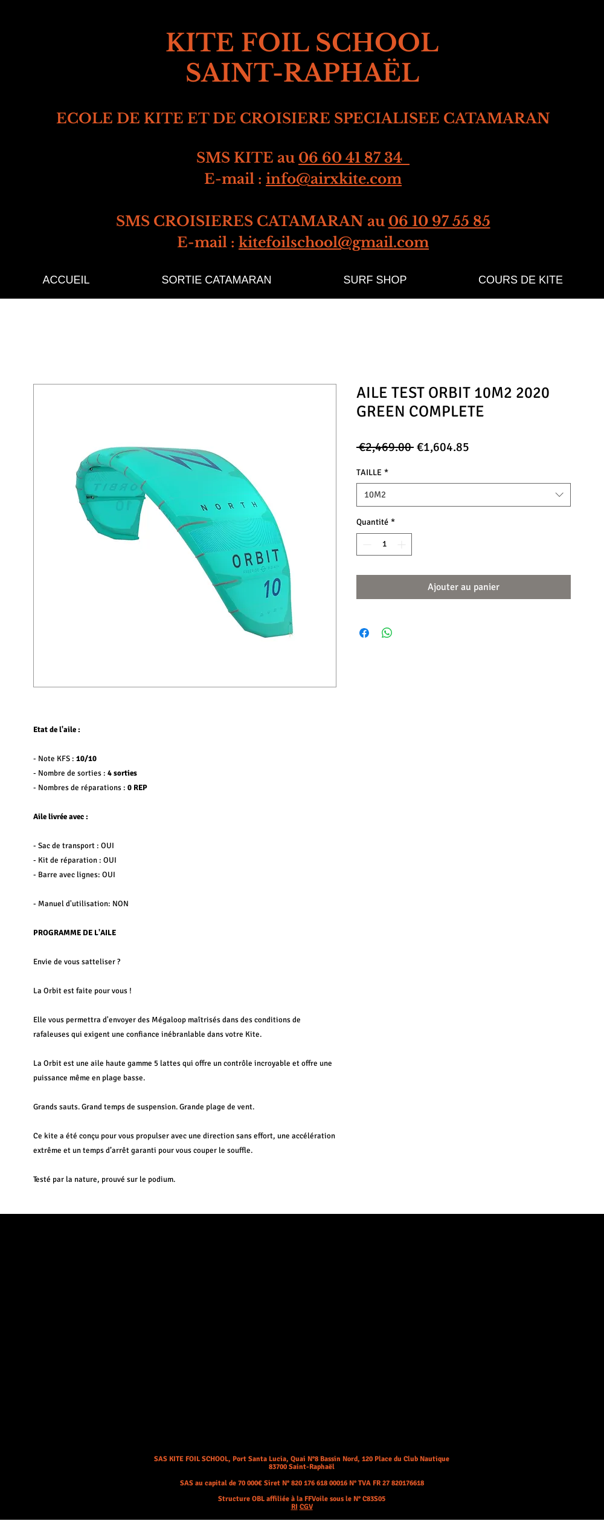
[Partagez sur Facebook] (364, 633)
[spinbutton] (384, 544)
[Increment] (402, 544)
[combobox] (463, 495)
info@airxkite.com (334, 178)
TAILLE (372, 472)
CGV (306, 1506)
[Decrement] (365, 544)
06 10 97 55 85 (439, 221)
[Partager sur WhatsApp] (387, 633)
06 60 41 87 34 (354, 157)
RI (294, 1506)
